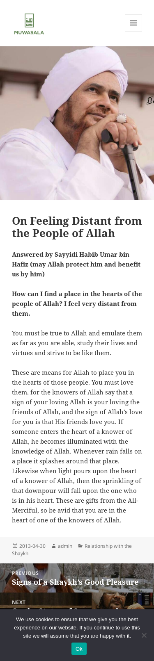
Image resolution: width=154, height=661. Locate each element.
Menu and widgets (133, 31)
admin (65, 545)
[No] (144, 635)
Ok (79, 649)
